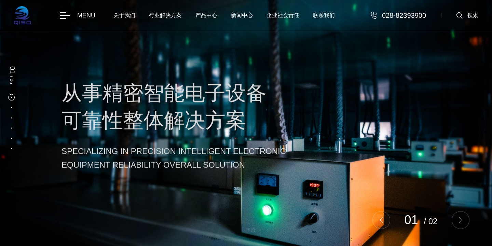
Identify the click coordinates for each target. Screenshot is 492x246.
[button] (381, 220)
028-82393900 (404, 15)
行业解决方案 (165, 15)
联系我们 (324, 15)
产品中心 (206, 15)
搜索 (472, 15)
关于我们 (124, 15)
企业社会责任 (282, 15)
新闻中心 (242, 15)
